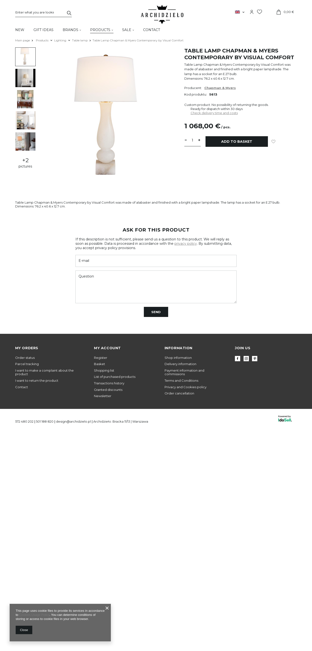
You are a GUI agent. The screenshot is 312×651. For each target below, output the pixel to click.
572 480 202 (24, 421)
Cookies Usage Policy (34, 615)
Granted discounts (108, 390)
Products (100, 30)
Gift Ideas (43, 30)
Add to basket (236, 141)
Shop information (178, 358)
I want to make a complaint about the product (44, 372)
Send (156, 312)
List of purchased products (114, 377)
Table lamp (80, 40)
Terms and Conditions (181, 380)
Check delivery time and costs (214, 113)
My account (107, 348)
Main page (22, 40)
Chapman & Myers (220, 88)
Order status (25, 358)
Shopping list (104, 370)
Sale (126, 30)
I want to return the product (36, 380)
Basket (99, 364)
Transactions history (109, 383)
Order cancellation (179, 393)
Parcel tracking (27, 364)
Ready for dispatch (205, 109)
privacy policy (185, 243)
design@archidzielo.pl (73, 421)
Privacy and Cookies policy (185, 387)
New (19, 30)
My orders (26, 348)
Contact (151, 30)
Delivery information (180, 364)
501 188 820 (44, 421)
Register (100, 358)
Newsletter (102, 396)
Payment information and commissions (184, 372)
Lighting (60, 40)
